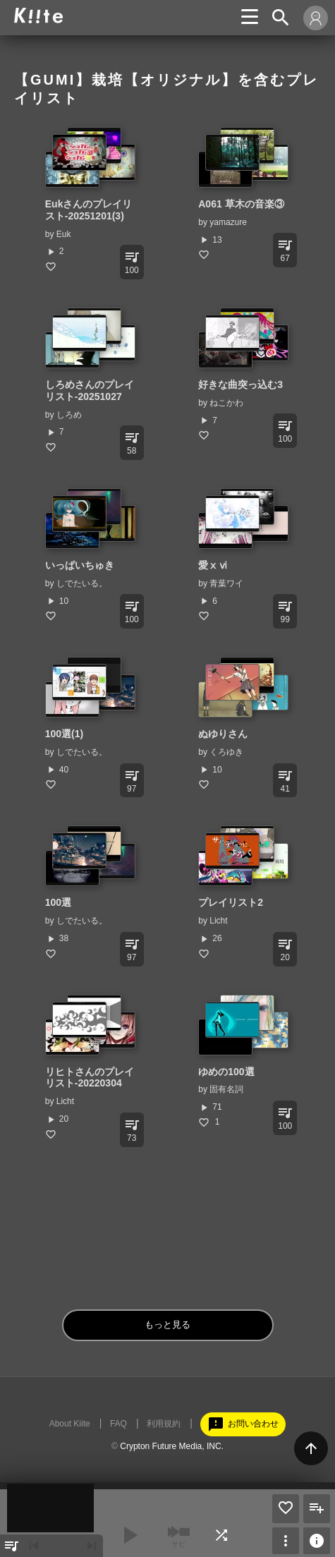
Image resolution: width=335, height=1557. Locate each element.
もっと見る (167, 1324)
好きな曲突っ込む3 (240, 384)
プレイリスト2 (230, 902)
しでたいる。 (81, 583)
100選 (58, 902)
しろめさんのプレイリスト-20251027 (89, 390)
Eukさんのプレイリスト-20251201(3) (89, 210)
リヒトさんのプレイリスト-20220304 (89, 1077)
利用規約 (164, 1424)
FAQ (118, 1424)
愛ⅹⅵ (213, 565)
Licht (218, 921)
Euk (63, 234)
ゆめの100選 (226, 1071)
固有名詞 (226, 1089)
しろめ (69, 415)
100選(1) (64, 733)
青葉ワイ (226, 583)
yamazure (228, 222)
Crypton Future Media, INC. (172, 1446)
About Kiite (69, 1424)
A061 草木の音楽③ (241, 204)
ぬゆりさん (223, 733)
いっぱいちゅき (79, 565)
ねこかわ (226, 403)
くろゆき (226, 752)
